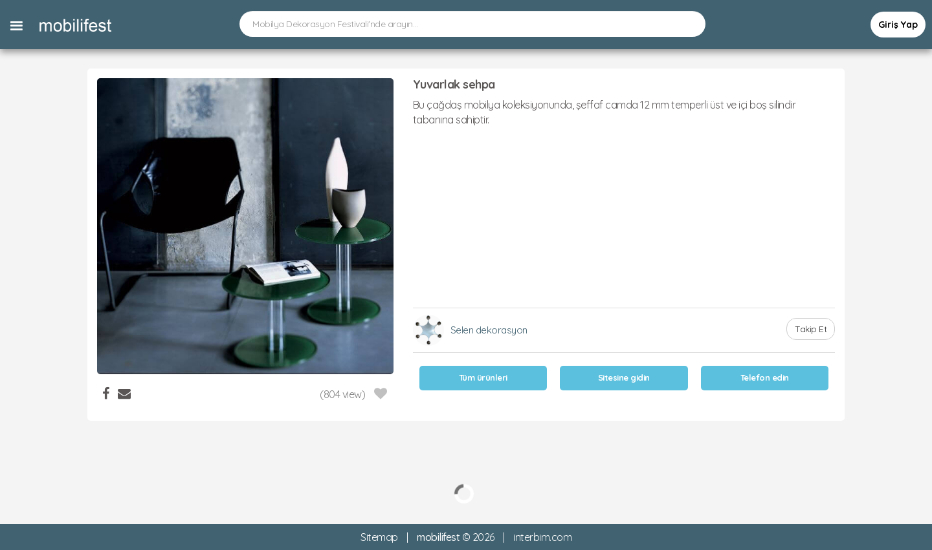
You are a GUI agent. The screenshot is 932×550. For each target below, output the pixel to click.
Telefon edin (764, 377)
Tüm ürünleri (483, 377)
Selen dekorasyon (488, 330)
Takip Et (811, 329)
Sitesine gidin (624, 377)
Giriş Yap (898, 24)
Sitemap (379, 537)
